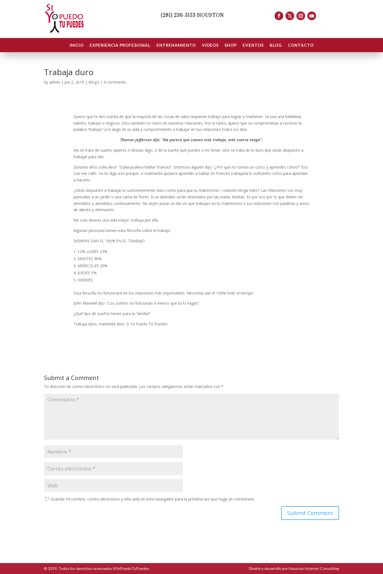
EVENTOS (253, 45)
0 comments (115, 82)
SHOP (231, 45)
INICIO (77, 45)
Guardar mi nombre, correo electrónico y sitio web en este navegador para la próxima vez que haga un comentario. (153, 499)
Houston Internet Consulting (314, 568)
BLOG (276, 45)
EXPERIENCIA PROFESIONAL (120, 45)
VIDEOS (210, 45)
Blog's (94, 82)
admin (54, 82)
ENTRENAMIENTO (176, 45)
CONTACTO (301, 45)
